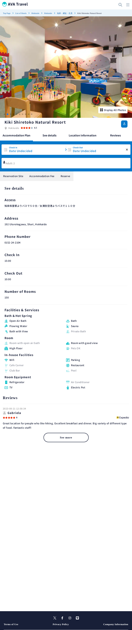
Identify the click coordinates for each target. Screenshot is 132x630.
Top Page (7, 13)
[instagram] (70, 618)
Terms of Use (11, 624)
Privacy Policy (61, 624)
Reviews (115, 135)
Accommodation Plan (16, 135)
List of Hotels (21, 13)
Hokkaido (35, 13)
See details (49, 135)
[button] (4, 114)
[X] (55, 618)
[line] (77, 618)
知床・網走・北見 (64, 13)
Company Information (115, 624)
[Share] (124, 124)
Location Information (82, 135)
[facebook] (62, 618)
